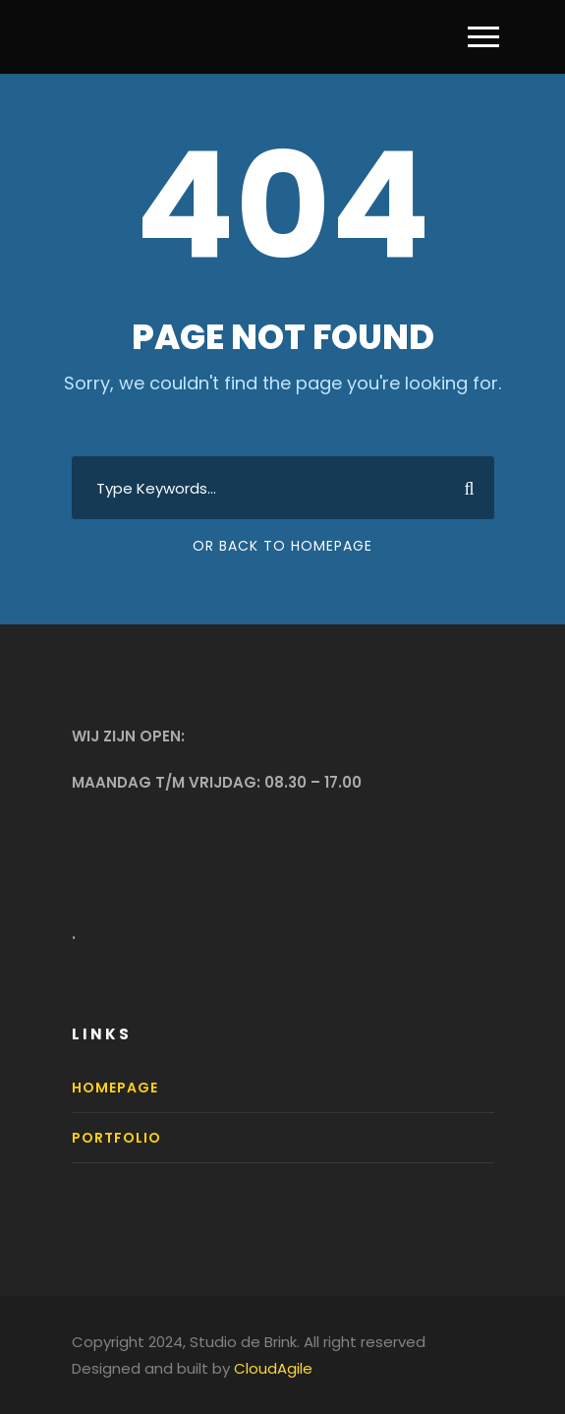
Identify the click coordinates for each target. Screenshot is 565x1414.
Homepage (115, 1087)
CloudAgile (273, 1368)
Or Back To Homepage (282, 546)
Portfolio (116, 1138)
